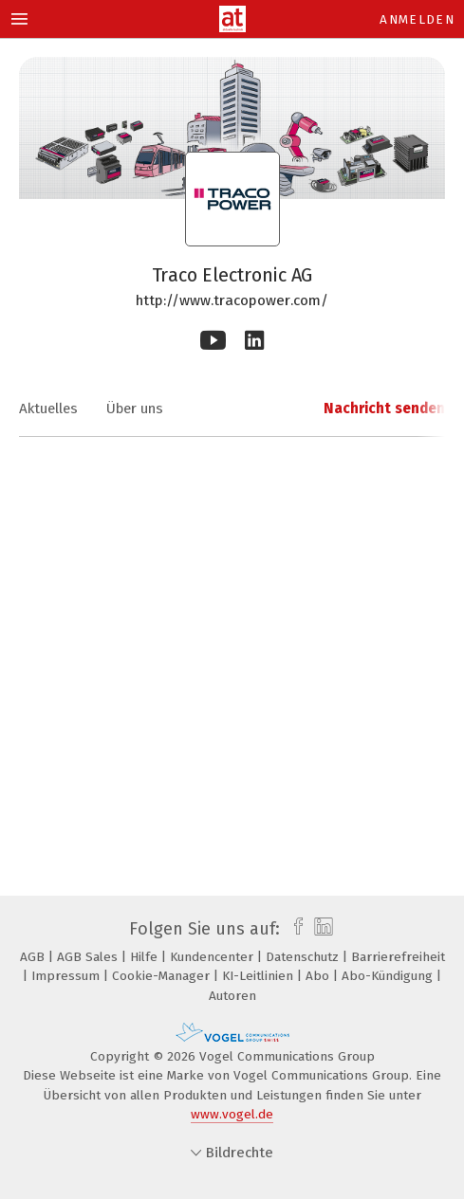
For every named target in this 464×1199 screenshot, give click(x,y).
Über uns (134, 408)
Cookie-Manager (162, 976)
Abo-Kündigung (389, 976)
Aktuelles (48, 408)
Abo (319, 976)
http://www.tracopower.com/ (232, 300)
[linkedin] (321, 928)
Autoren (232, 996)
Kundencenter (213, 957)
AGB (34, 957)
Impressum (67, 976)
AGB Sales (89, 957)
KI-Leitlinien (259, 976)
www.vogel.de (232, 1114)
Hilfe (145, 957)
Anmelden (417, 19)
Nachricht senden (384, 408)
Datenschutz (304, 957)
